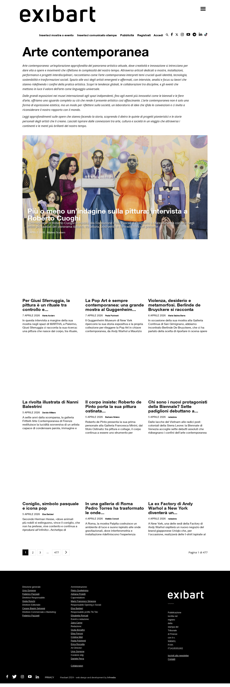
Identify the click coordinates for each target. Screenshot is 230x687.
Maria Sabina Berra (176, 315)
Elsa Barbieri (48, 514)
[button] (167, 35)
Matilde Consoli (112, 519)
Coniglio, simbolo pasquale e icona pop (50, 506)
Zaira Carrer (76, 623)
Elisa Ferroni (77, 633)
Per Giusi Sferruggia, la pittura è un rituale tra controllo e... (46, 305)
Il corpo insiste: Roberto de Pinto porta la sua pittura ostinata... (113, 406)
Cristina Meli (77, 637)
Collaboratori (77, 666)
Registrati (144, 35)
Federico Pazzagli (30, 594)
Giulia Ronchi (28, 601)
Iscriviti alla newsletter (178, 655)
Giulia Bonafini (78, 630)
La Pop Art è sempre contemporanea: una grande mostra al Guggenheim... (114, 305)
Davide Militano (49, 412)
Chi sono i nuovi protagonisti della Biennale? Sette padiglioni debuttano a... (177, 406)
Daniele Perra (77, 658)
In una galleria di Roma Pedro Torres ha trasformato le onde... (114, 508)
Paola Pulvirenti (111, 315)
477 (56, 552)
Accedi (158, 35)
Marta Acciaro (48, 315)
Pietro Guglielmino (79, 590)
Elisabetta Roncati (79, 615)
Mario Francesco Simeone (83, 601)
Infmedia (111, 677)
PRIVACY (49, 677)
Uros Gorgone (29, 590)
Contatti (171, 659)
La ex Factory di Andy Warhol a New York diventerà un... (170, 508)
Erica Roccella (78, 644)
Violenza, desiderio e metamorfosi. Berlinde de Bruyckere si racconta (174, 305)
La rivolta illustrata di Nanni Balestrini (50, 404)
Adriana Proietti (78, 594)
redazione (172, 417)
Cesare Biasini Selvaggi (33, 608)
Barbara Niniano (112, 417)
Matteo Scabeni (56, 232)
